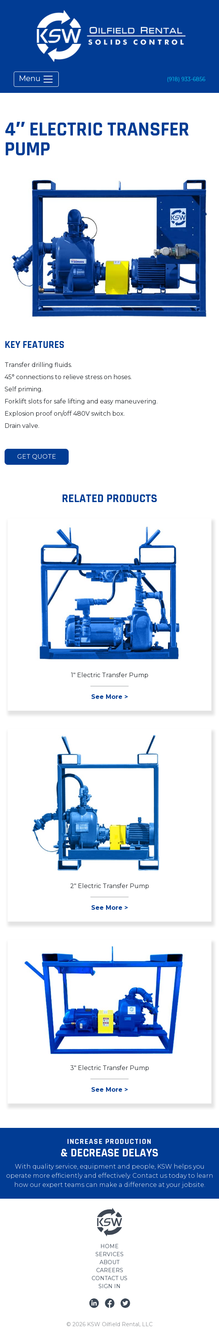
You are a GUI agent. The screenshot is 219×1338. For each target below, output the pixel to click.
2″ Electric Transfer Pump (109, 886)
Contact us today (159, 1175)
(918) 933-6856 (186, 79)
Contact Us (109, 1278)
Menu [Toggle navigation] (36, 79)
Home (109, 1246)
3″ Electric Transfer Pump (109, 1068)
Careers (109, 1270)
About (109, 1262)
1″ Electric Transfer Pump (109, 675)
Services (109, 1254)
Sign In (109, 1286)
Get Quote (36, 456)
